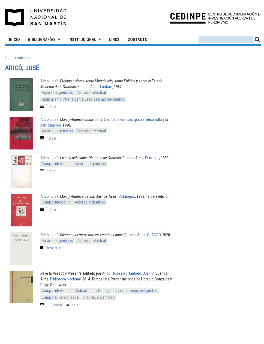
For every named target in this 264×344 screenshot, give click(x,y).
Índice (51, 106)
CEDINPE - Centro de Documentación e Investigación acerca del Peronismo (215, 18)
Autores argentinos (57, 92)
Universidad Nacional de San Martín (36, 17)
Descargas (55, 248)
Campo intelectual (91, 92)
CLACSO (154, 234)
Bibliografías (42, 39)
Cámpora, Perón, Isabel (61, 297)
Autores (23, 57)
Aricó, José (49, 81)
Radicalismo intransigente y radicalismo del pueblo (83, 99)
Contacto (138, 39)
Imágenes (54, 304)
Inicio (14, 39)
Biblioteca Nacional (65, 279)
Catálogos (126, 196)
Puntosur (152, 157)
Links (114, 39)
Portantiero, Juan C (138, 273)
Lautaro (106, 86)
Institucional (82, 39)
